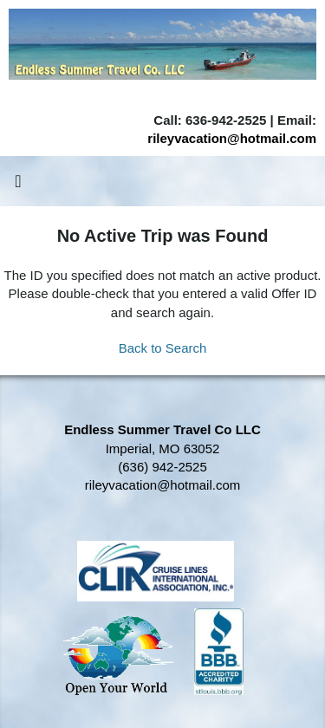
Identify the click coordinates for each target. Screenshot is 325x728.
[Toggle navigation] (18, 185)
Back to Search (163, 348)
